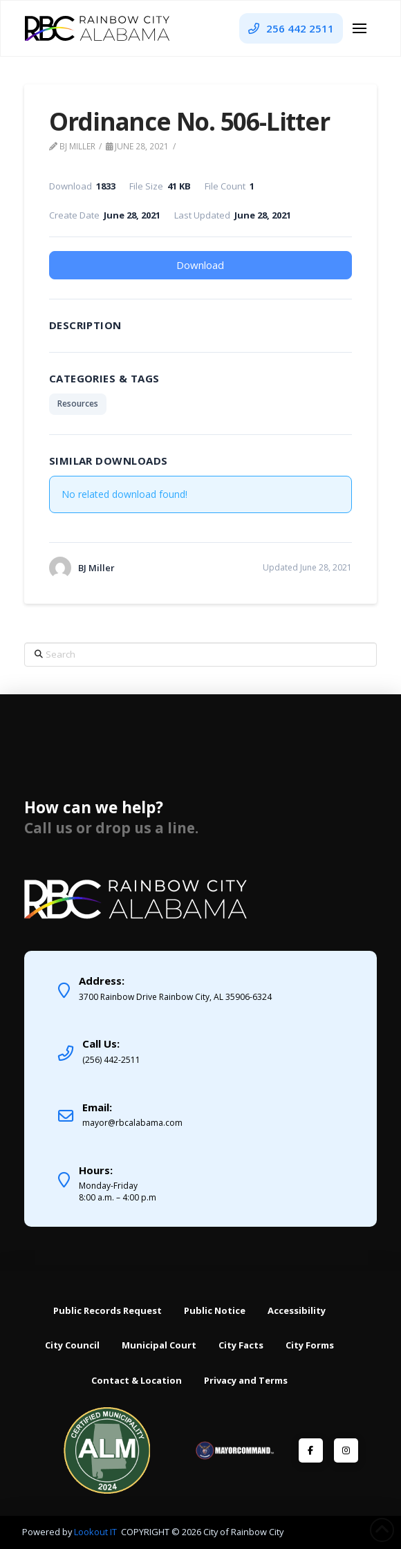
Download (200, 265)
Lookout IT (96, 1531)
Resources (77, 403)
